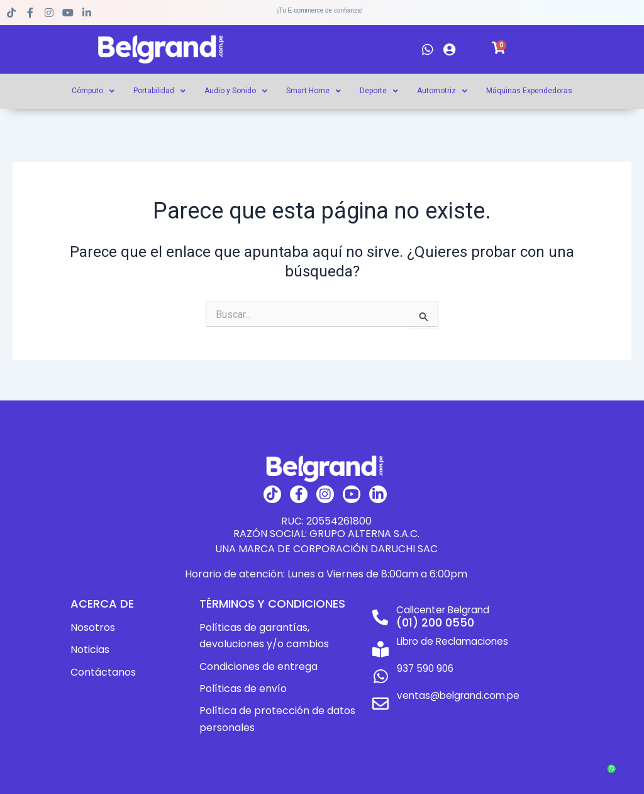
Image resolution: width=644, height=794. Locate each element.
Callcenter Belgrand (443, 610)
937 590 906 (422, 664)
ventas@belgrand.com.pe (457, 688)
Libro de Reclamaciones (452, 641)
